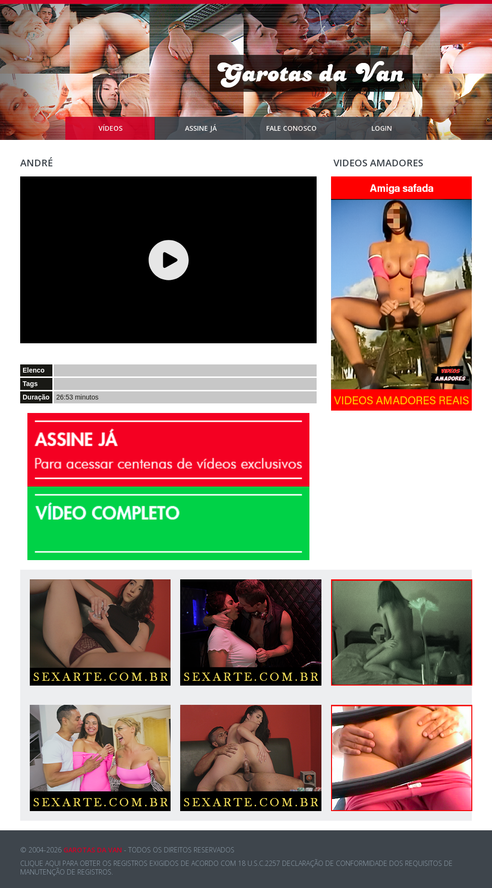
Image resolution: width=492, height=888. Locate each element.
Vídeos (127, 128)
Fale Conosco (301, 128)
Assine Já (215, 128)
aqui (53, 863)
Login (399, 128)
